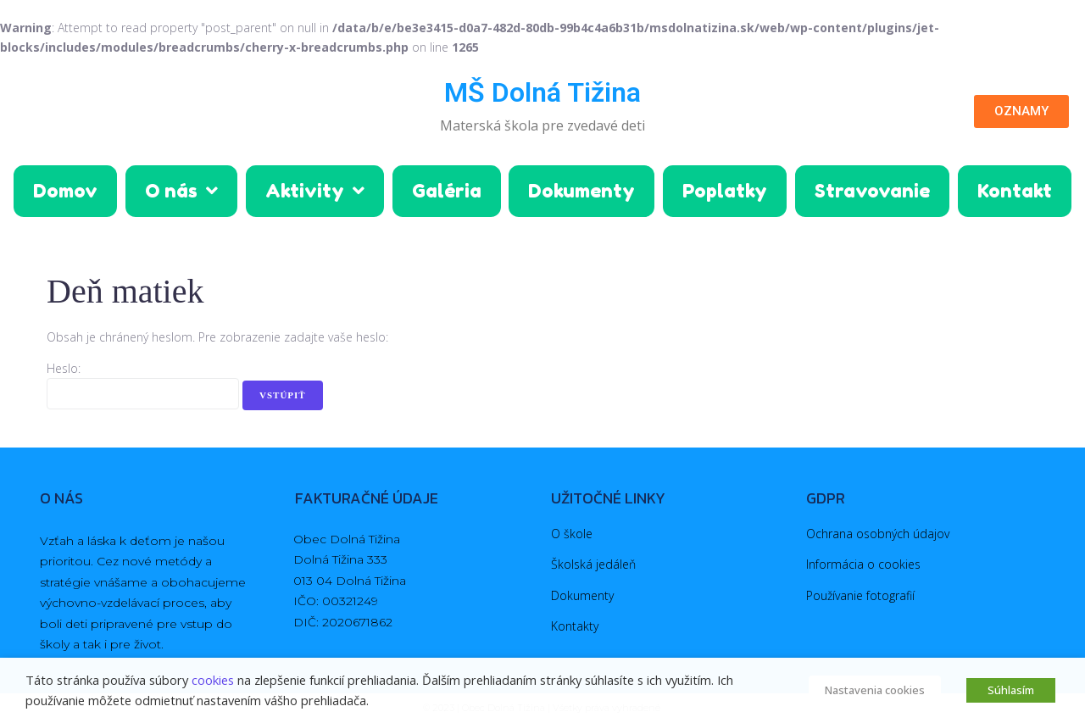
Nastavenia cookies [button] (875, 690)
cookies (213, 679)
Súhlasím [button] (1011, 690)
